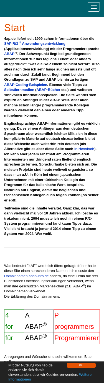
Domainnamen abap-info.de (26, 276)
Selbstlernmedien (19, 90)
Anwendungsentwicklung (43, 43)
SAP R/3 (12, 43)
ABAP (9, 54)
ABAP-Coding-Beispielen (25, 85)
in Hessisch (84, 149)
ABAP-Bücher (48, 90)
